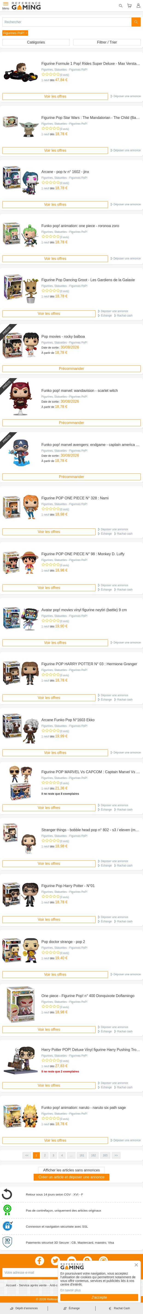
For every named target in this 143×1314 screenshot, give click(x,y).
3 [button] (53, 1155)
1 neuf (45, 80)
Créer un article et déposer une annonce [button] (71, 1177)
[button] (15, 33)
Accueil (11, 1285)
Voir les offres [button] (55, 96)
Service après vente (33, 1285)
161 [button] (82, 1155)
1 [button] (36, 1155)
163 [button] (105, 1155)
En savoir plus (70, 1290)
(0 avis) (64, 75)
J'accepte (99, 1297)
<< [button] (27, 1155)
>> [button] (116, 1155)
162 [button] (93, 1155)
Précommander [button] (71, 369)
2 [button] (45, 1155)
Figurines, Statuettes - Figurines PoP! (64, 69)
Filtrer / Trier (107, 42)
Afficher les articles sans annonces (71, 1170)
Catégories (36, 42)
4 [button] (62, 1155)
